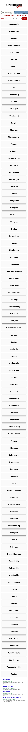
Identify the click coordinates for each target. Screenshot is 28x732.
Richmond (14, 547)
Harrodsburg (14, 236)
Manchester (14, 370)
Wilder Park (14, 646)
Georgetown (14, 201)
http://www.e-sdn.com (7, 681)
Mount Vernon (14, 434)
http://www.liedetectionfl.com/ (9, 699)
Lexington (14, 321)
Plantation (14, 519)
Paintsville (14, 476)
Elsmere (14, 144)
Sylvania (14, 617)
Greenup (14, 222)
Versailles (14, 632)
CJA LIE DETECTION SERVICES (12, 697)
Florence (14, 165)
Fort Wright (14, 179)
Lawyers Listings (8, 686)
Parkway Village (14, 490)
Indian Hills (14, 278)
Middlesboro (14, 398)
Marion (14, 377)
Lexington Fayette (14, 328)
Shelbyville (14, 575)
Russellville (14, 561)
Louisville (14, 349)
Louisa (14, 342)
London (14, 335)
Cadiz (14, 88)
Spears (14, 603)
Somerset (14, 596)
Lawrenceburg (14, 307)
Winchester (14, 660)
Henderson (14, 250)
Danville (14, 123)
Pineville (14, 512)
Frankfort (14, 187)
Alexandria (14, 24)
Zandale (14, 674)
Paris (14, 483)
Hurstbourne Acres (14, 271)
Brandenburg (14, 81)
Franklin (14, 194)
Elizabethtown (14, 137)
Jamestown (14, 285)
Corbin (14, 102)
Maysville (14, 391)
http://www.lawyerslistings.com (9, 688)
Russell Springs (14, 554)
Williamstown (14, 653)
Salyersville (14, 568)
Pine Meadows (14, 504)
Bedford (14, 59)
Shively (14, 589)
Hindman (14, 257)
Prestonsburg (14, 526)
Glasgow (14, 208)
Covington (14, 109)
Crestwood (14, 116)
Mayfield (14, 384)
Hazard (14, 243)
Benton (14, 66)
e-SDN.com (6, 679)
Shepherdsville (14, 582)
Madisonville (14, 363)
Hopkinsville (14, 264)
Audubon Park (14, 45)
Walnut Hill (14, 639)
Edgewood (14, 130)
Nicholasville (14, 455)
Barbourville (14, 52)
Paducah (14, 469)
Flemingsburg (14, 158)
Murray (14, 441)
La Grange (14, 300)
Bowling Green (14, 73)
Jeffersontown (14, 293)
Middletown (14, 406)
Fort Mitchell (14, 172)
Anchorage (14, 31)
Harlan (14, 229)
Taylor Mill (14, 625)
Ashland (14, 38)
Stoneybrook (14, 610)
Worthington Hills (13, 667)
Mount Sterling (14, 427)
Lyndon (14, 356)
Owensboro (14, 462)
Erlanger (14, 151)
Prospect (14, 533)
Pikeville (14, 497)
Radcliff (14, 540)
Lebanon (14, 314)
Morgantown (14, 420)
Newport (14, 448)
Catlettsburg (14, 95)
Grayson (14, 215)
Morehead (14, 413)
